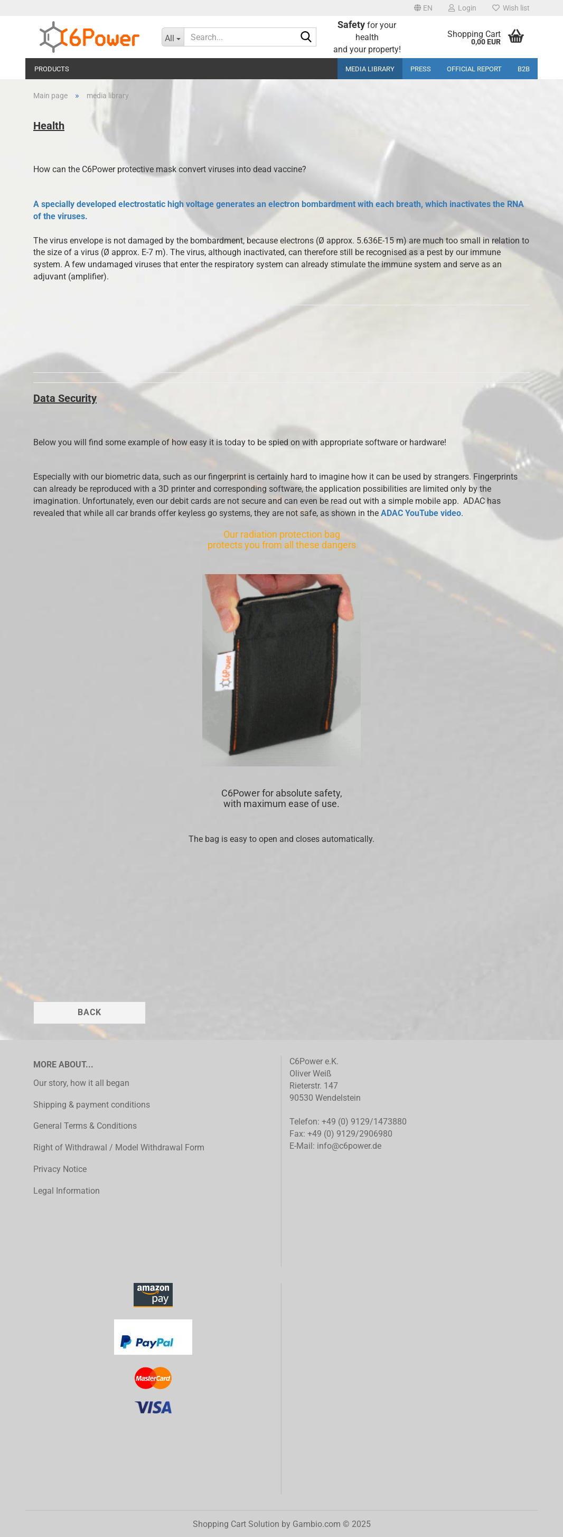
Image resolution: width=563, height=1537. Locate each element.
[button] (423, 8)
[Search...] (173, 36)
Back (89, 1012)
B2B (524, 69)
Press (420, 69)
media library (370, 69)
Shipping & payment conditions (91, 1105)
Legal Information (66, 1191)
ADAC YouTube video (421, 513)
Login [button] (462, 8)
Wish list (511, 8)
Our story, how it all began (81, 1083)
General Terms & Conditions (85, 1126)
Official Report (474, 69)
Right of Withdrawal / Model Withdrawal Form (118, 1147)
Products (51, 69)
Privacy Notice (60, 1169)
